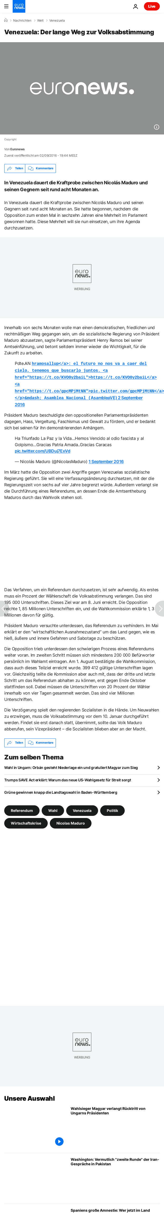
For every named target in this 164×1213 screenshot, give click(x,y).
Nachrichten (22, 20)
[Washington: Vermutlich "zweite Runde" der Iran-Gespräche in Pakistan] (115, 1175)
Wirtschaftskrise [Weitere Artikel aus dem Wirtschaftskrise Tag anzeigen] (26, 819)
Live (152, 6)
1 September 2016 (106, 458)
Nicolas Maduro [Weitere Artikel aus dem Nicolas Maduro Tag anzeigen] (70, 819)
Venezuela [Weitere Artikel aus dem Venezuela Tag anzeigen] (82, 807)
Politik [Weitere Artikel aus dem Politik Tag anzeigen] (112, 807)
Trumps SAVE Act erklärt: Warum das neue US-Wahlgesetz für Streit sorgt (67, 776)
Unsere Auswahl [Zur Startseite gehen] (29, 1095)
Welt (40, 20)
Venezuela (57, 20)
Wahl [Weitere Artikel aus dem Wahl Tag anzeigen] (52, 807)
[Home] (5, 20)
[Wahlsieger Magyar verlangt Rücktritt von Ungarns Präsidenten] (115, 1124)
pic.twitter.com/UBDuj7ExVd (42, 447)
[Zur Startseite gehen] (19, 6)
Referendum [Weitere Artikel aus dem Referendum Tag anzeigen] (22, 807)
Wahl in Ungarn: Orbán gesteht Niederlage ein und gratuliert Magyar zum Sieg (71, 764)
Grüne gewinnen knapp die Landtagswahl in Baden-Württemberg (60, 789)
